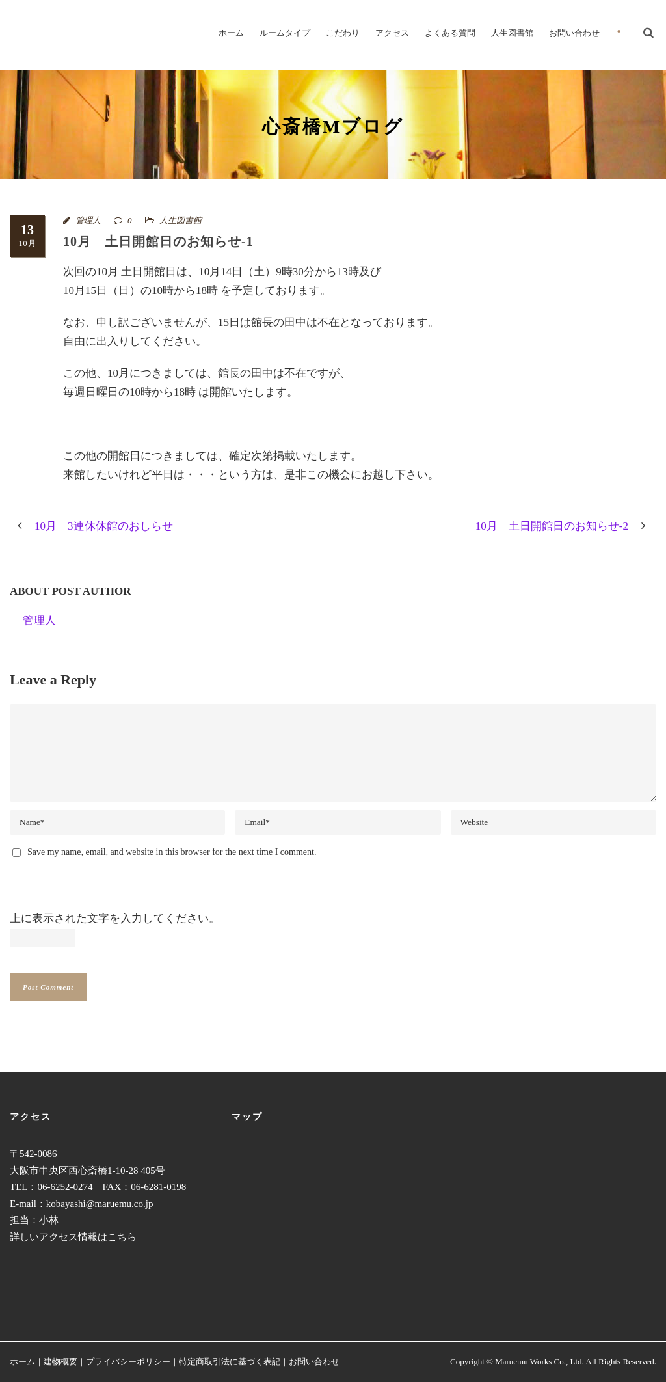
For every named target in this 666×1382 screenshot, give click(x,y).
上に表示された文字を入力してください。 (115, 918)
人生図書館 (512, 33)
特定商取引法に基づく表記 (229, 1361)
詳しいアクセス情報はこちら (73, 1237)
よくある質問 (450, 33)
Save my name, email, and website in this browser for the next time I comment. (171, 852)
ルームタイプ (285, 33)
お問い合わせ (574, 33)
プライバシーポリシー (128, 1361)
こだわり (343, 33)
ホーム (231, 33)
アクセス (392, 33)
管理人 (88, 220)
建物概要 (60, 1361)
